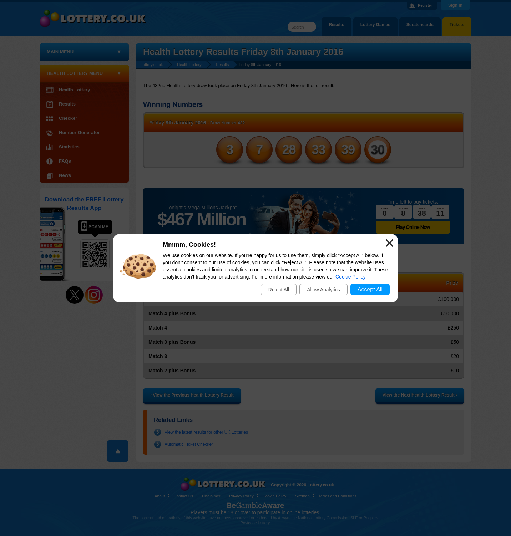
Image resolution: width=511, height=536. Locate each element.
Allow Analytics (323, 289)
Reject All (278, 289)
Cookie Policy (350, 277)
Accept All (370, 289)
